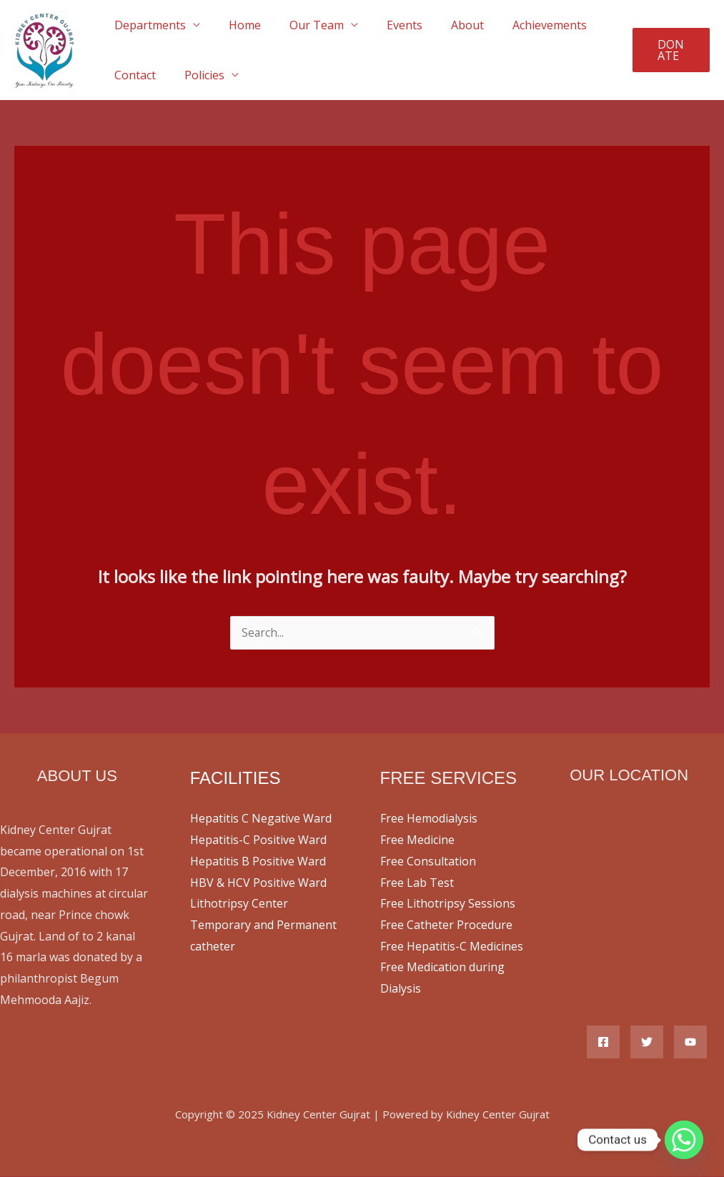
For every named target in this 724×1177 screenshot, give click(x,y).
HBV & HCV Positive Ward (258, 883)
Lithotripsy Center (239, 904)
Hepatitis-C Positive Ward (258, 840)
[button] (669, 50)
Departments (147, 25)
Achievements (518, 25)
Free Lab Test (417, 883)
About (441, 25)
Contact (132, 75)
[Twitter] (646, 1042)
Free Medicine (417, 840)
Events (384, 25)
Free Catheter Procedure (446, 925)
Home (236, 25)
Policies (196, 75)
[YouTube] (690, 1042)
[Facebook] (603, 1042)
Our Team (302, 25)
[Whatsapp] (684, 1140)
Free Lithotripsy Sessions (447, 904)
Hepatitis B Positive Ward (258, 862)
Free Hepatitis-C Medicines (451, 947)
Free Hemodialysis (428, 819)
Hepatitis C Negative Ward (261, 819)
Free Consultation (428, 862)
